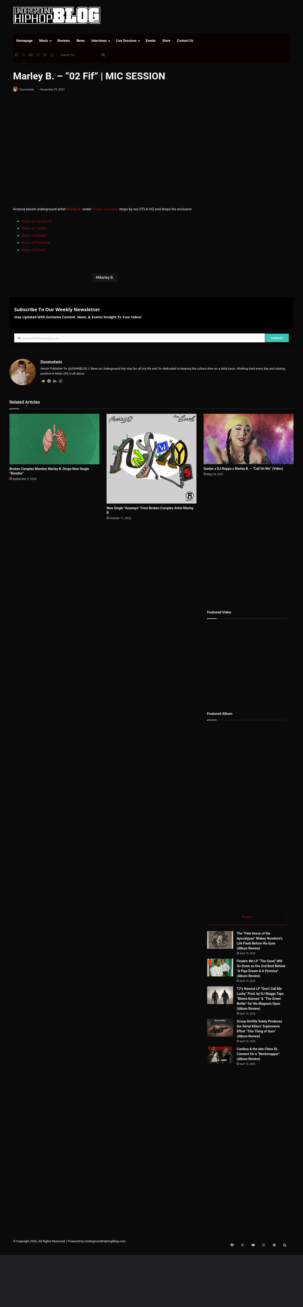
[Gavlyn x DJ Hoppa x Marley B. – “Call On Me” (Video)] (249, 437)
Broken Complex (105, 209)
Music (43, 41)
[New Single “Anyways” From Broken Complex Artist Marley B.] (151, 457)
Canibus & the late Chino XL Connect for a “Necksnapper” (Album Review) (274, 1078)
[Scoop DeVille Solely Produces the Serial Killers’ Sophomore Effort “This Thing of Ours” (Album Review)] (233, 1036)
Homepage (24, 41)
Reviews (64, 41)
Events (151, 41)
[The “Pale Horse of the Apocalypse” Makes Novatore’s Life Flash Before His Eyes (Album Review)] (220, 939)
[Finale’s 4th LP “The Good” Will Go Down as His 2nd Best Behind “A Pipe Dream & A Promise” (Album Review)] (220, 967)
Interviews (99, 41)
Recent (246, 915)
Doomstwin (29, 89)
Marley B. (106, 278)
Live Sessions (126, 41)
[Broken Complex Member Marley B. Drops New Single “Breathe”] (54, 437)
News (80, 41)
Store (166, 41)
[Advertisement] (199, 15)
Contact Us (185, 41)
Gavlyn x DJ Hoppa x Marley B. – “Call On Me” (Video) (243, 467)
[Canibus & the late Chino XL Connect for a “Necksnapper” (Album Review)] (233, 1083)
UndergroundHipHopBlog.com (105, 1276)
